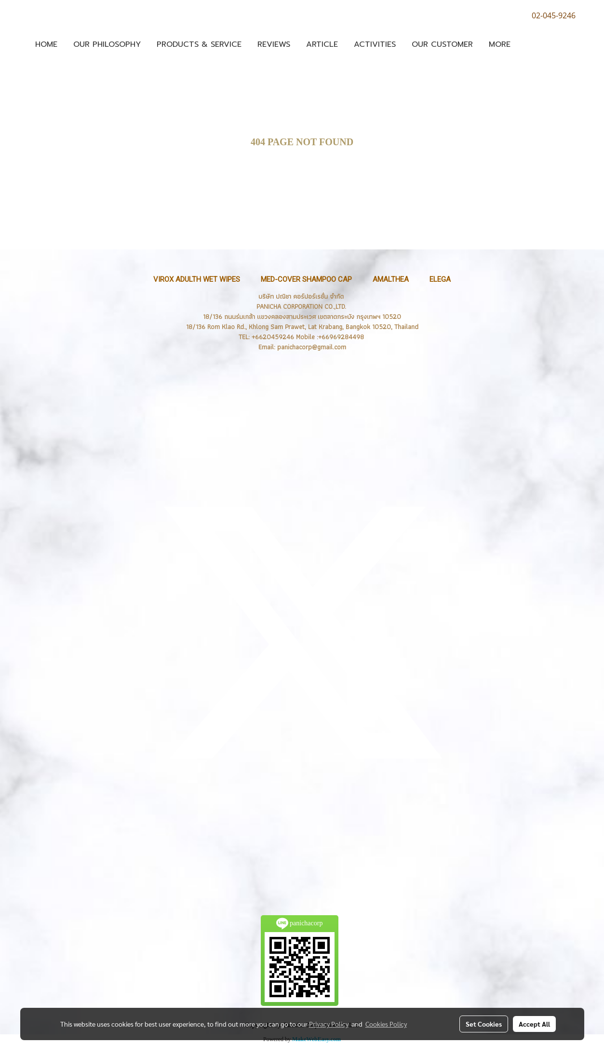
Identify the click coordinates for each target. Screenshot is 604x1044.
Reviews (273, 44)
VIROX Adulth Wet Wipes (196, 279)
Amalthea (391, 279)
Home (46, 44)
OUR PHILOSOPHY (107, 44)
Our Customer (442, 44)
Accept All (534, 1023)
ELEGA (440, 279)
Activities (375, 44)
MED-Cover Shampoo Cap (306, 279)
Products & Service (199, 44)
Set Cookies (484, 1023)
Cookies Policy (386, 1023)
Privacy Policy (329, 1023)
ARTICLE (322, 44)
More (499, 44)
